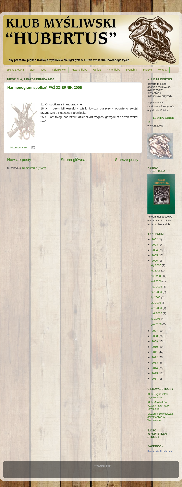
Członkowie (59, 69)
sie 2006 (156, 302)
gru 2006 (156, 324)
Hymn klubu (113, 69)
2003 (155, 244)
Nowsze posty (19, 160)
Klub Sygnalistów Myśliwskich (157, 396)
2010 (155, 346)
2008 (155, 336)
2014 (155, 368)
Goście (97, 69)
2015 (155, 373)
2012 (155, 357)
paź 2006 (157, 313)
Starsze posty (126, 160)
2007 (155, 330)
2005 (155, 255)
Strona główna (15, 69)
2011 (155, 352)
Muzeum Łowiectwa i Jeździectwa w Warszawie (160, 417)
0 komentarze (18, 147)
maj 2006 (157, 286)
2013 (155, 362)
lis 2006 (156, 318)
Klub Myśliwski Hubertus (159, 451)
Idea (43, 69)
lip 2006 (156, 297)
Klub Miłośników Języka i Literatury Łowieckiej (158, 405)
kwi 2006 (156, 281)
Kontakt (162, 69)
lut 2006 (156, 270)
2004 (155, 250)
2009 (155, 341)
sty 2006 (156, 265)
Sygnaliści (131, 69)
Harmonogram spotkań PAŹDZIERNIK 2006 (44, 88)
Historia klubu (79, 69)
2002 (155, 239)
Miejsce (147, 69)
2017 (155, 378)
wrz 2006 (157, 308)
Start (32, 69)
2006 (155, 260)
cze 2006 (157, 292)
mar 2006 (157, 276)
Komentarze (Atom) (34, 167)
